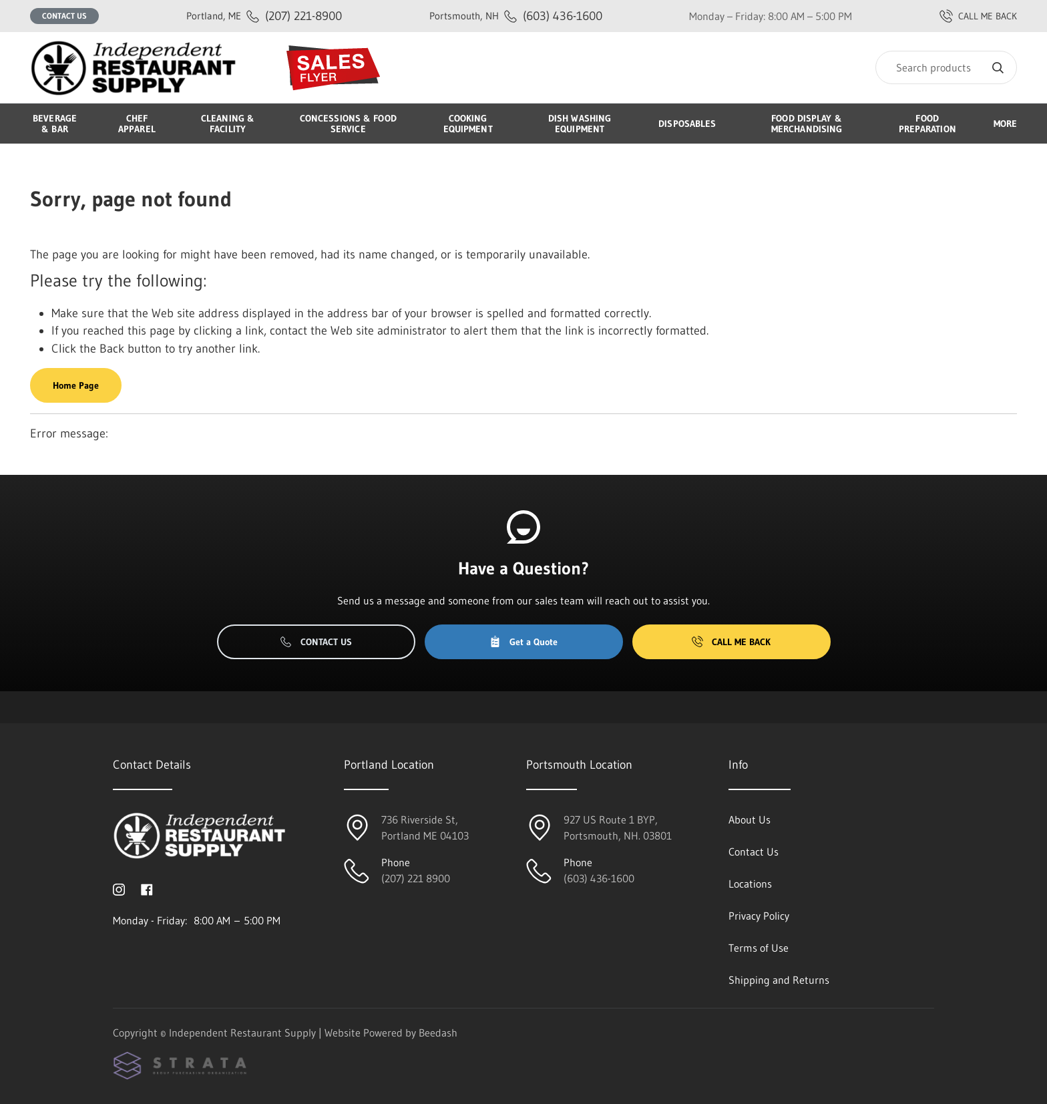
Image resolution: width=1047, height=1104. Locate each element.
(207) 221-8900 (264, 15)
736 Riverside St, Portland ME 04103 (425, 827)
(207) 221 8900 (415, 878)
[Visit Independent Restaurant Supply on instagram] (119, 888)
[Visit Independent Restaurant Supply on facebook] (147, 888)
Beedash (438, 1032)
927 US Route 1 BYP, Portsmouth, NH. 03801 (618, 827)
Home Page (76, 385)
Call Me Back (731, 642)
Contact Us (64, 16)
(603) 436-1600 (515, 15)
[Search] (946, 67)
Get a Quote (523, 642)
